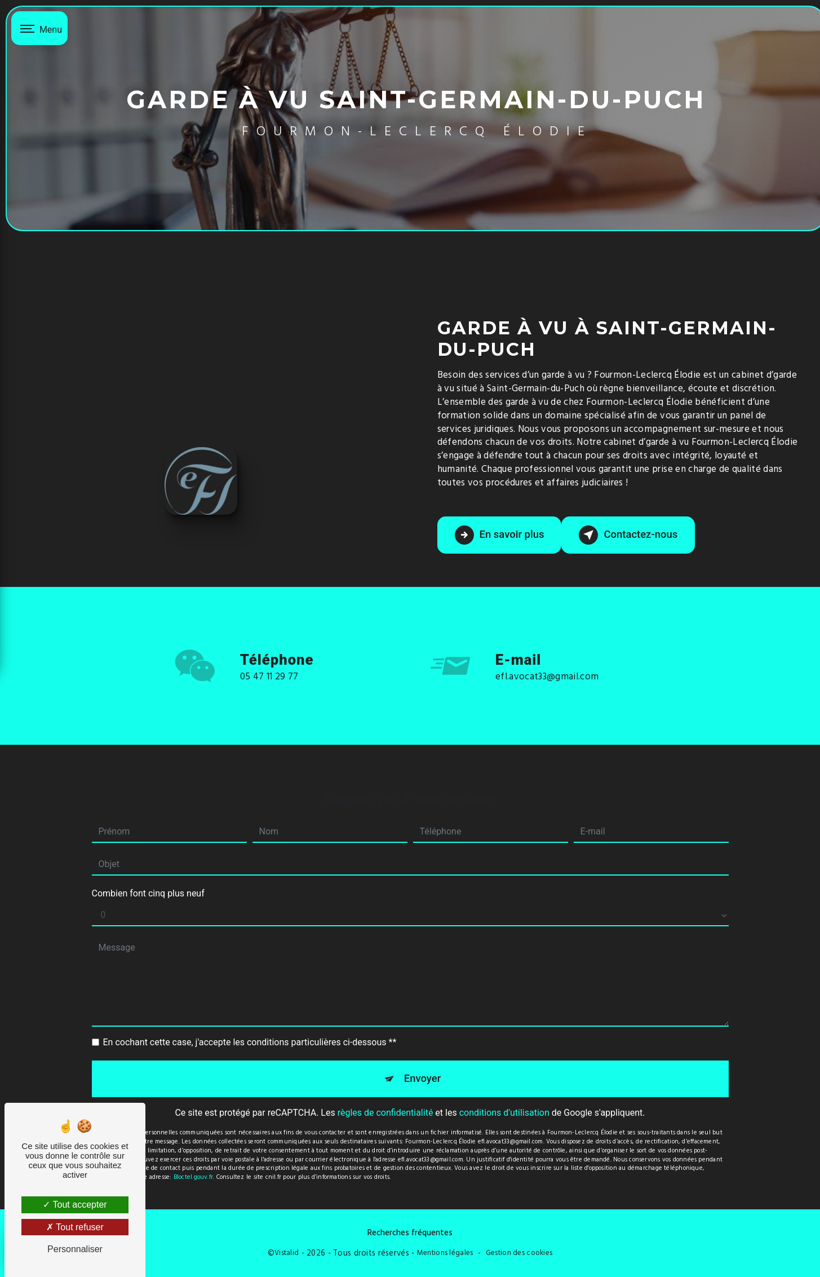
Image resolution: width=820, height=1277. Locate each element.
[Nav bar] (39, 28)
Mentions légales (445, 1253)
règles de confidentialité (385, 1095)
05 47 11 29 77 (269, 692)
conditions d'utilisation (504, 1095)
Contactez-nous (632, 534)
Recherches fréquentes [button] (410, 1232)
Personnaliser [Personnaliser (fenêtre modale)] (75, 1249)
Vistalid (286, 1253)
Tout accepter (75, 1204)
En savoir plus (501, 534)
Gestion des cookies (519, 1253)
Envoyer (423, 1060)
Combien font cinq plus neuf (148, 875)
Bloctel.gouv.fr (193, 1160)
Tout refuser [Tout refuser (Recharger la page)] (75, 1227)
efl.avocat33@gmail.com (547, 658)
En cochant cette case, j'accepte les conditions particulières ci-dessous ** (250, 1024)
